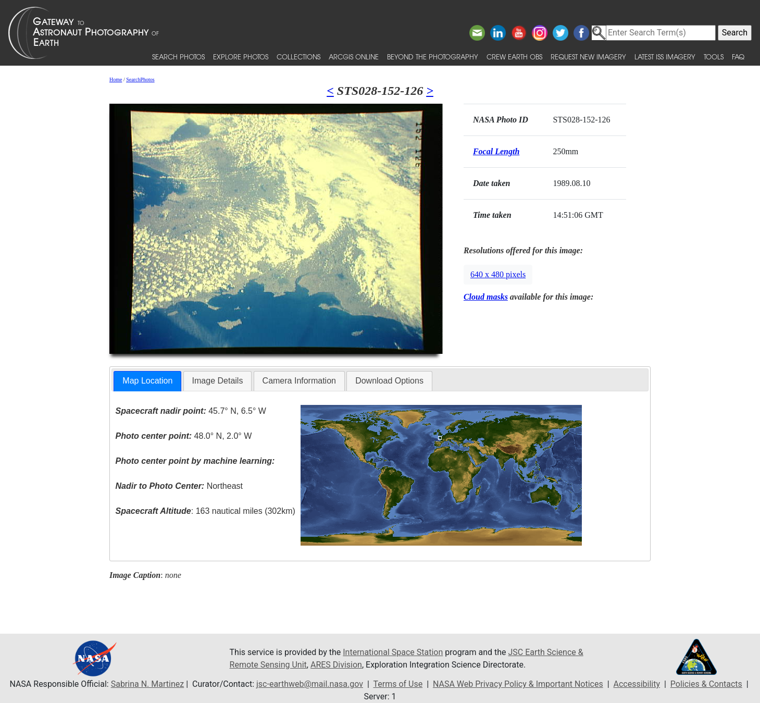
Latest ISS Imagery (664, 56)
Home (115, 79)
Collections (298, 56)
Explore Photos (240, 56)
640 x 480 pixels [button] (498, 274)
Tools (714, 56)
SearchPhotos (140, 79)
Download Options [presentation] (389, 380)
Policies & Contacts (706, 684)
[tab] (147, 381)
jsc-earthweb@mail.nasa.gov (309, 684)
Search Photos (178, 56)
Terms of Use (397, 684)
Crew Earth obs (514, 56)
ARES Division (336, 665)
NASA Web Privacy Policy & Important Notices (518, 684)
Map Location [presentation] (147, 380)
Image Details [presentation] (217, 380)
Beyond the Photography (432, 56)
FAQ (738, 56)
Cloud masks (486, 296)
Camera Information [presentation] (299, 380)
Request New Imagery (588, 56)
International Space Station (393, 652)
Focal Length (496, 151)
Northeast (179, 486)
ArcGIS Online (354, 56)
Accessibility (637, 684)
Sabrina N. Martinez (147, 684)
